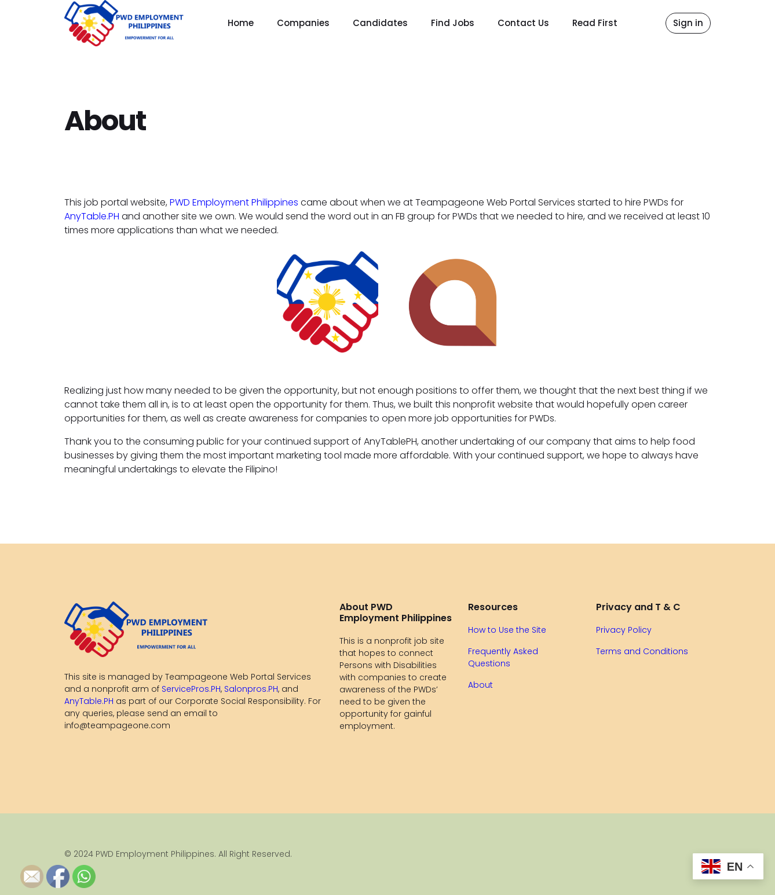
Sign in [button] (688, 23)
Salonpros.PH (251, 689)
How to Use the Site (507, 630)
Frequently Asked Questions (503, 657)
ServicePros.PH (191, 689)
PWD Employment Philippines (234, 202)
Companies (303, 23)
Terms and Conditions (642, 651)
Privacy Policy (624, 630)
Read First (594, 23)
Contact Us (523, 23)
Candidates (380, 23)
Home (241, 23)
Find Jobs (452, 23)
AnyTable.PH (91, 216)
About (480, 685)
